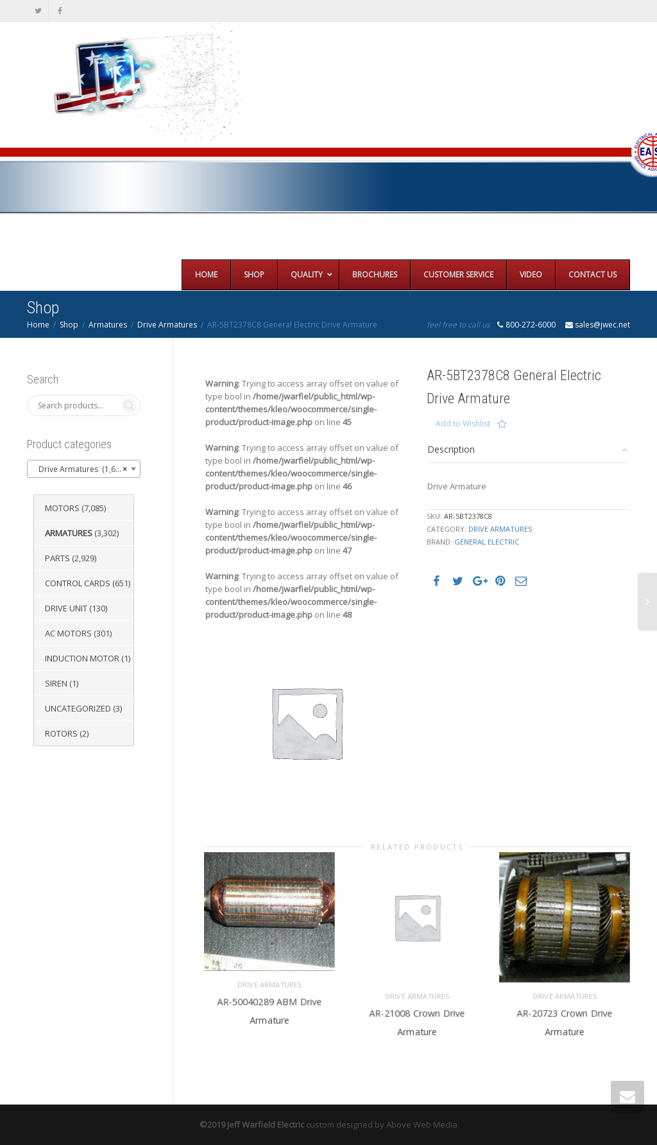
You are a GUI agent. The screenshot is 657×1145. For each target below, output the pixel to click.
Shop (69, 324)
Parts (57, 558)
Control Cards (77, 583)
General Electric (486, 541)
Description (451, 449)
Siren (56, 683)
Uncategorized (78, 708)
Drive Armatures (167, 324)
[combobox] (84, 469)
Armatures (108, 324)
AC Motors (68, 633)
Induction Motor (82, 658)
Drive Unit (66, 608)
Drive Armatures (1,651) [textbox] (80, 469)
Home (38, 324)
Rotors (61, 733)
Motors (62, 508)
